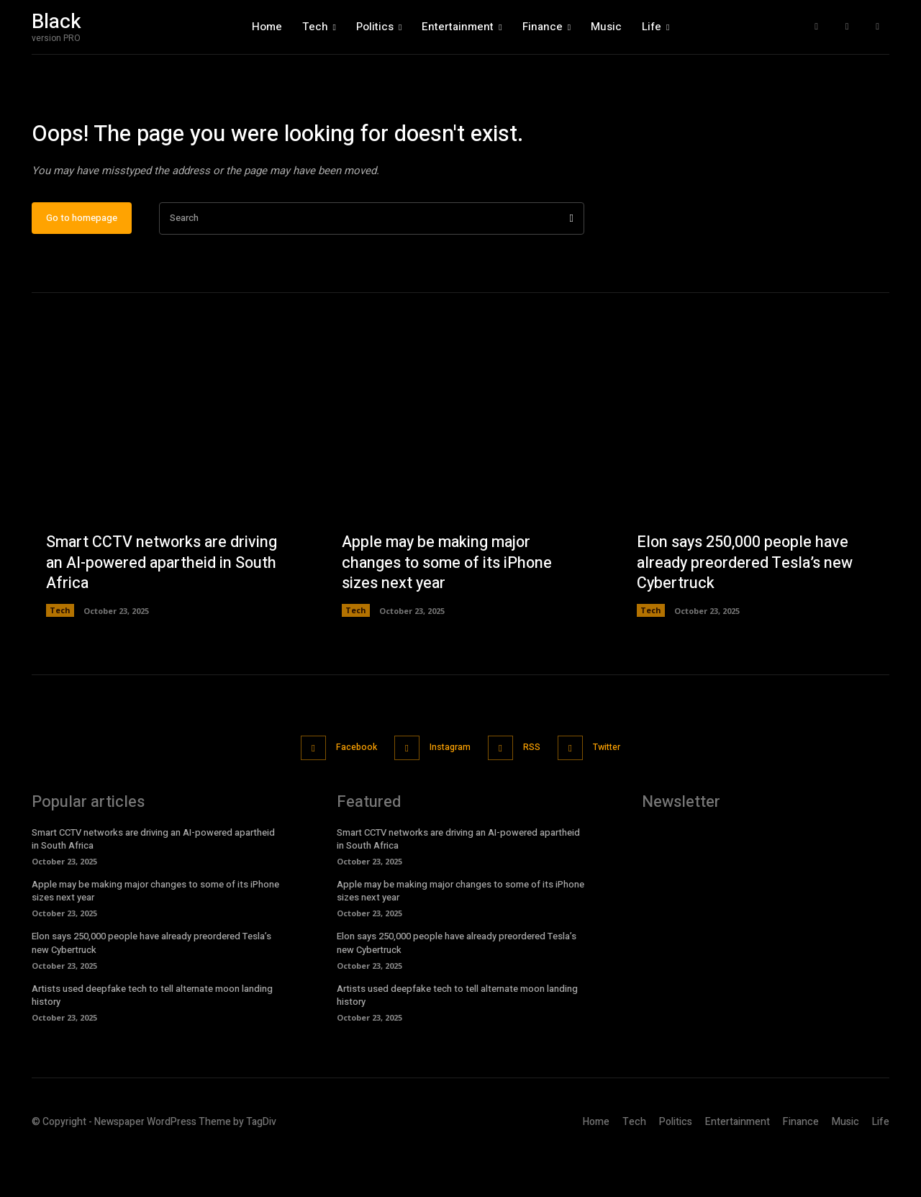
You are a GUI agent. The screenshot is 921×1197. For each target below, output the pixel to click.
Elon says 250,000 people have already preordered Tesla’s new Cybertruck (746, 608)
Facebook (347, 792)
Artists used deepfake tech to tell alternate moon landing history (152, 1039)
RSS (536, 792)
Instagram (448, 792)
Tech (60, 656)
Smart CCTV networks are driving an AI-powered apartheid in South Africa (163, 608)
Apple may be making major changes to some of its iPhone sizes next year (449, 608)
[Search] (571, 264)
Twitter (617, 792)
